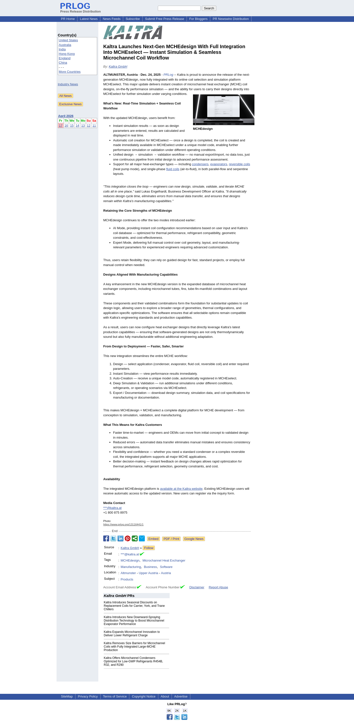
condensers (200, 164)
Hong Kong (67, 54)
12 (88, 125)
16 (66, 125)
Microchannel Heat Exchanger (164, 560)
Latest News (89, 19)
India (62, 49)
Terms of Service (115, 696)
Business (150, 567)
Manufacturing (131, 567)
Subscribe (133, 19)
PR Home (68, 19)
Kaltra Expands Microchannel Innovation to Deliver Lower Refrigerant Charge (132, 633)
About (165, 696)
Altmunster (128, 573)
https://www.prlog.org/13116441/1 (123, 524)
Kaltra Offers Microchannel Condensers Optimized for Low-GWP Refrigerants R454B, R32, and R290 (133, 661)
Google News (194, 539)
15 (72, 125)
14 (77, 125)
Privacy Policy (88, 696)
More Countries (70, 72)
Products (127, 579)
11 (94, 125)
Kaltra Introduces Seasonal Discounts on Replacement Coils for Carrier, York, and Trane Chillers (134, 606)
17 (60, 125)
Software (166, 567)
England (65, 58)
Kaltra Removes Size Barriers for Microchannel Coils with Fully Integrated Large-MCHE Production (134, 646)
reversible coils (239, 164)
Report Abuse (218, 587)
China (63, 62)
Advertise (181, 696)
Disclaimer (196, 587)
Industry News (68, 84)
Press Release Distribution (80, 9)
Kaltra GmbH (118, 66)
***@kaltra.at (112, 508)
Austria (166, 573)
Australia (65, 45)
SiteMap (67, 696)
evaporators (218, 164)
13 (83, 125)
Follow (148, 548)
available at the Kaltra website (181, 488)
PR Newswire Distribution (231, 19)
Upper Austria (148, 573)
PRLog (168, 74)
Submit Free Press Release (164, 19)
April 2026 (66, 116)
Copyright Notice (143, 696)
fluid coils (172, 169)
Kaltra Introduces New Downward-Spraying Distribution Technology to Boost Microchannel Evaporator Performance (134, 620)
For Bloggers (198, 19)
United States (68, 40)
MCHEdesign (130, 560)
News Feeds (111, 19)
